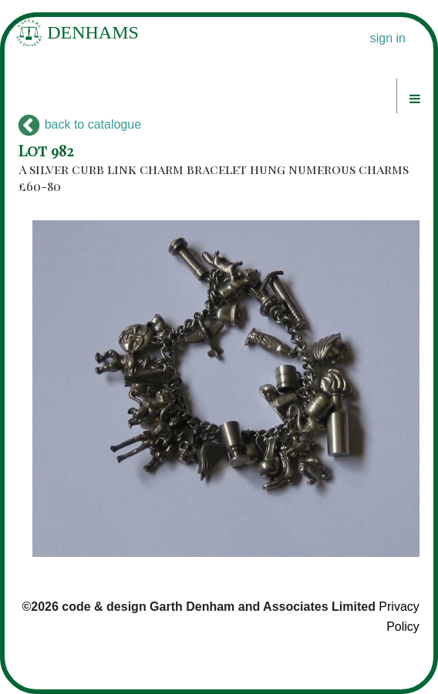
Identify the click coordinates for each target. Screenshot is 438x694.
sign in (388, 38)
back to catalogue (80, 124)
